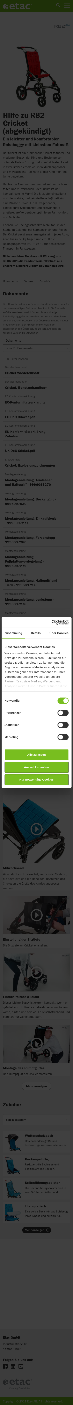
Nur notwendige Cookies (36, 779)
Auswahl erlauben (36, 767)
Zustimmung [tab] (13, 633)
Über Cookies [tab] (59, 633)
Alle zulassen (36, 754)
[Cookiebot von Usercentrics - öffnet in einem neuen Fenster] (52, 622)
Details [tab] (36, 633)
